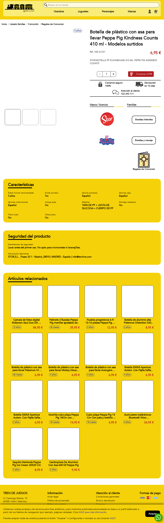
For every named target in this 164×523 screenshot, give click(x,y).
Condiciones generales (107, 496)
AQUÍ (113, 518)
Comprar (144, 74)
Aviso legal (52, 496)
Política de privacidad (58, 500)
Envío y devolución (105, 500)
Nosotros (59, 11)
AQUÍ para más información (92, 512)
